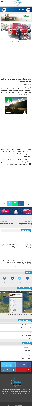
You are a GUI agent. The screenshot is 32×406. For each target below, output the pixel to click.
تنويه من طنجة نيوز (26, 355)
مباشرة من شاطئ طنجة (26, 335)
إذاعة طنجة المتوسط (26, 338)
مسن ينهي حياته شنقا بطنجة (6, 223)
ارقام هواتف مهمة (27, 332)
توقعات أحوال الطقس (26, 330)
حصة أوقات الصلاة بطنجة (26, 324)
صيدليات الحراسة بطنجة (26, 327)
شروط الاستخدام (27, 347)
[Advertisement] (16, 59)
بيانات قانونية (27, 350)
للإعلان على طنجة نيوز (26, 358)
